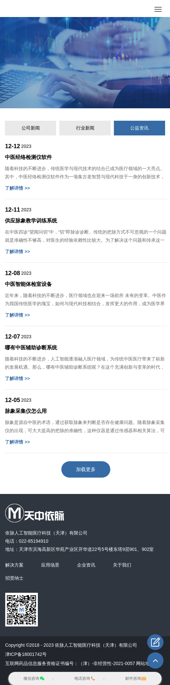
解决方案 (14, 565)
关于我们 (122, 565)
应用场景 (50, 565)
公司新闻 (31, 128)
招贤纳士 (14, 578)
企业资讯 (86, 565)
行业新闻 (85, 128)
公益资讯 (139, 128)
